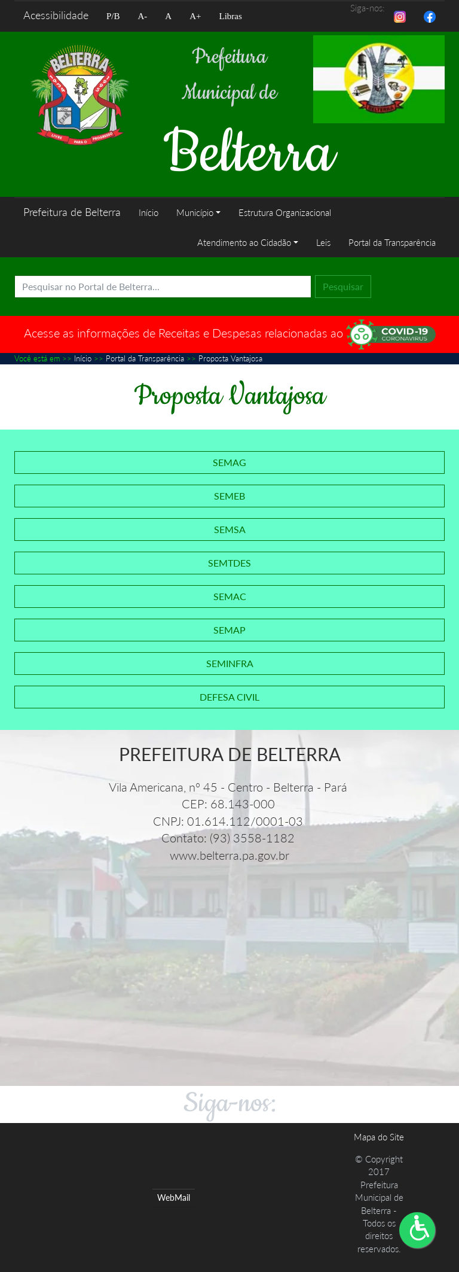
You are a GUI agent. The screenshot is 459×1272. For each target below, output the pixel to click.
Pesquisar (343, 286)
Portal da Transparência (392, 242)
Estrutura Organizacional (284, 212)
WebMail (173, 1197)
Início (148, 212)
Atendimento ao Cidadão (244, 242)
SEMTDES (229, 562)
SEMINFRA (229, 663)
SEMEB (229, 495)
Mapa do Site (379, 1136)
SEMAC (229, 596)
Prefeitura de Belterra (72, 211)
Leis (323, 242)
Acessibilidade (55, 15)
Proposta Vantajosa (230, 358)
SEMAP (229, 629)
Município (194, 212)
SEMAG (229, 462)
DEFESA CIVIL (229, 696)
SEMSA (230, 529)
